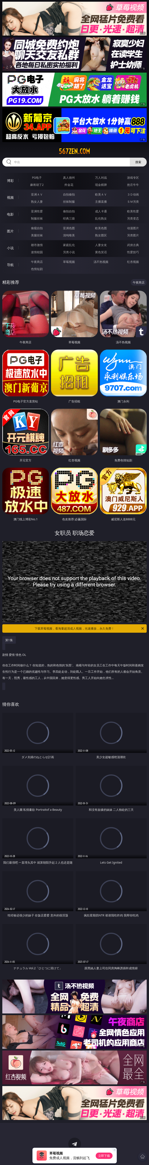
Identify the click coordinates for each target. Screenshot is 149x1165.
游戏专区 (133, 178)
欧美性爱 (133, 211)
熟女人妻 (37, 202)
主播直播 (101, 202)
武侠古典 (133, 245)
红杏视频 (133, 262)
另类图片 (133, 235)
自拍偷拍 (69, 194)
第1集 (9, 640)
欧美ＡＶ (101, 194)
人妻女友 (101, 245)
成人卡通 (101, 211)
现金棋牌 (101, 185)
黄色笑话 (101, 252)
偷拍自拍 (69, 211)
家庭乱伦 (69, 245)
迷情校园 (37, 252)
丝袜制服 (69, 202)
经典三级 (69, 218)
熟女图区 (101, 235)
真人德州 (69, 178)
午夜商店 (37, 262)
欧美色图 (101, 228)
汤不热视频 (101, 262)
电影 (10, 214)
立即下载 (104, 1156)
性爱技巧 (133, 252)
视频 (10, 197)
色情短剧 (37, 269)
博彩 (10, 180)
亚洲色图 (69, 228)
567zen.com (74, 151)
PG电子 (37, 178)
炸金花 (68, 185)
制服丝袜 (37, 218)
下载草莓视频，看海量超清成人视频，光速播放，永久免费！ (90, 628)
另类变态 (133, 218)
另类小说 (69, 252)
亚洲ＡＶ (37, 194)
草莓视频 (69, 262)
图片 (10, 231)
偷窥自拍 (37, 228)
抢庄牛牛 (133, 185)
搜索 (138, 162)
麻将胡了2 (37, 185)
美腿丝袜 (37, 235)
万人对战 (101, 178)
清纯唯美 (69, 235)
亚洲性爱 (37, 211)
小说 (10, 248)
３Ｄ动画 (133, 194)
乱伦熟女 (101, 218)
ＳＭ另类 (133, 202)
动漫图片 (133, 228)
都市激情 (37, 245)
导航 (10, 264)
